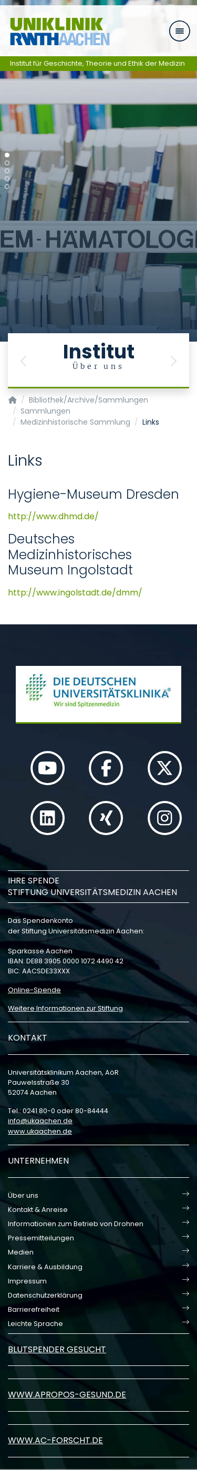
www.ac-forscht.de (55, 1440)
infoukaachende (40, 1120)
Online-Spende (34, 989)
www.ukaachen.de (40, 1131)
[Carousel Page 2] (7, 163)
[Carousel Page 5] (7, 186)
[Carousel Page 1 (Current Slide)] (7, 155)
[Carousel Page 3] (7, 171)
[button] (23, 360)
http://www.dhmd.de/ (53, 516)
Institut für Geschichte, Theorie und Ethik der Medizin (97, 63)
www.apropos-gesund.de (67, 1395)
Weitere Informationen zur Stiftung (65, 1008)
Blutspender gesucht (57, 1349)
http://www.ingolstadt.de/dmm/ (75, 593)
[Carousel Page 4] (7, 179)
